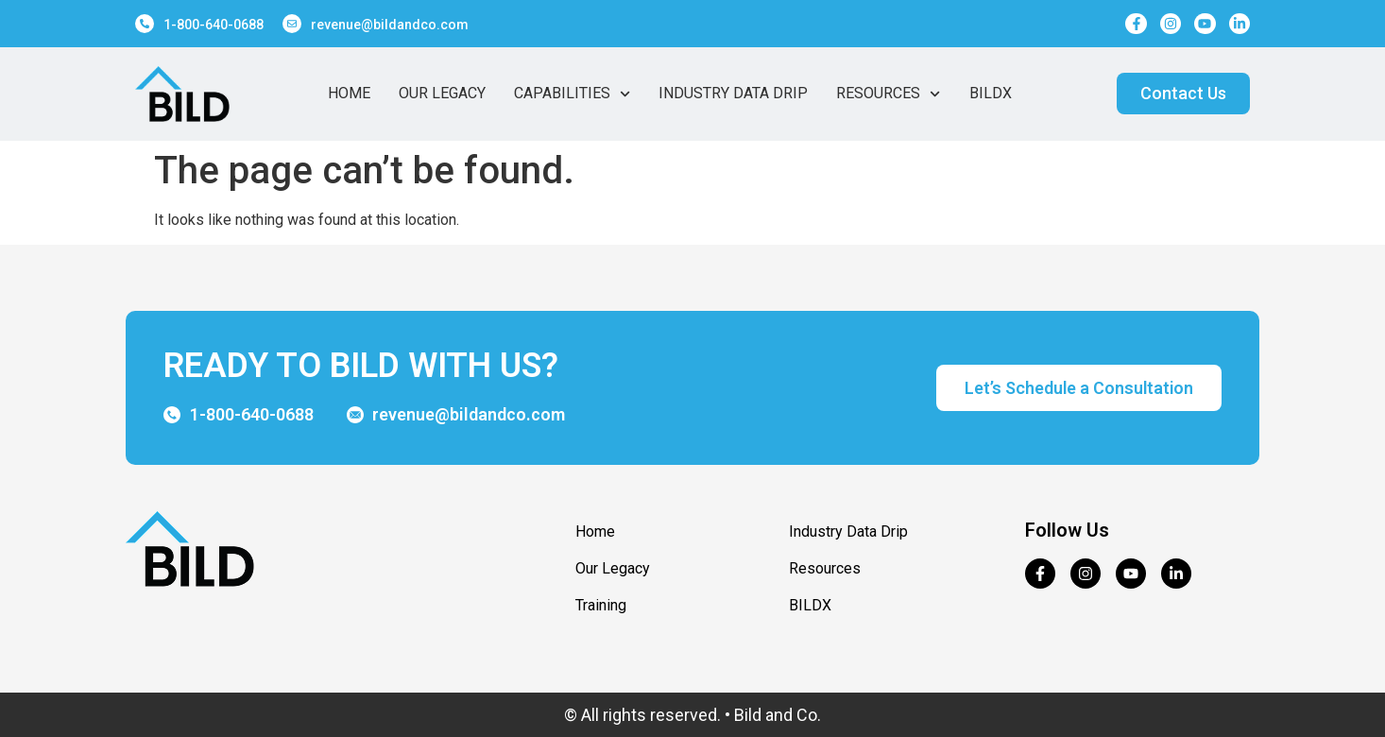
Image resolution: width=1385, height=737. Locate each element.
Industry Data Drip (733, 93)
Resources (888, 93)
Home (349, 93)
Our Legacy (442, 93)
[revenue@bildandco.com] (291, 23)
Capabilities (572, 93)
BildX (990, 93)
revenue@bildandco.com (390, 24)
